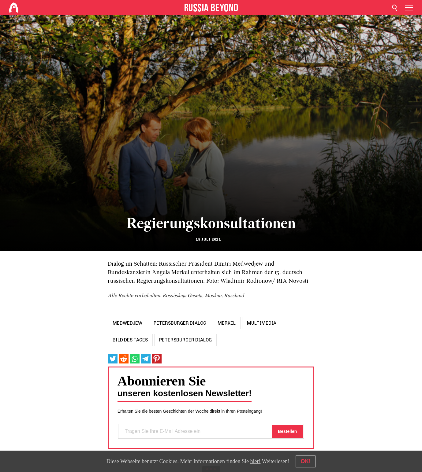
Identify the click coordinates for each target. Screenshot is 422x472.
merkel (227, 323)
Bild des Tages (130, 340)
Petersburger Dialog (185, 340)
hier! (255, 461)
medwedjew (127, 323)
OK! (306, 461)
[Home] (13, 7)
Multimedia (261, 323)
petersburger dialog (180, 323)
